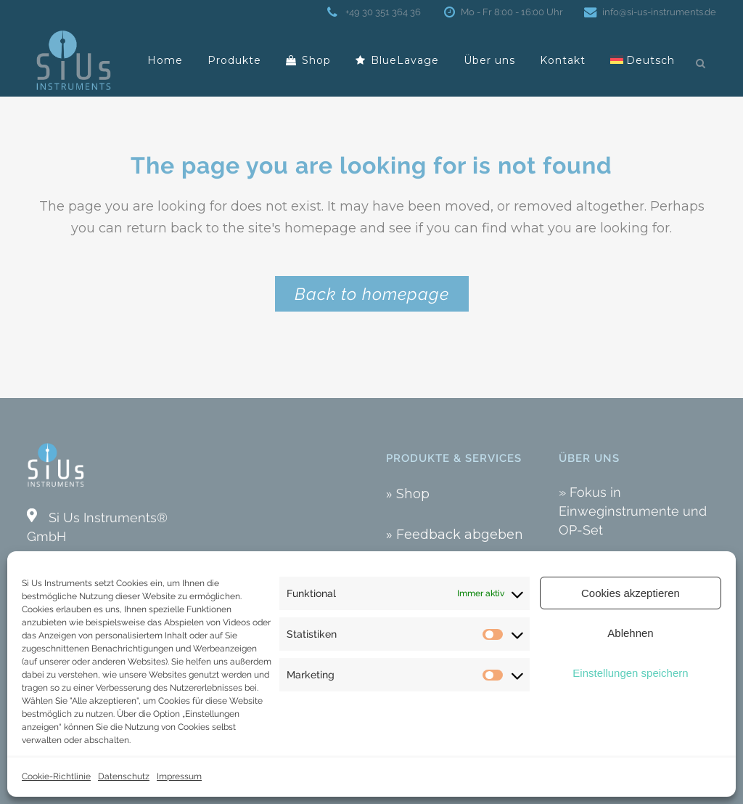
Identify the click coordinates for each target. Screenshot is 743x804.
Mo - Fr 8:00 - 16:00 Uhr (509, 12)
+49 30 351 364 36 (381, 12)
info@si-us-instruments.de (656, 12)
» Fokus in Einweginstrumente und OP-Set (633, 510)
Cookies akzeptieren (630, 593)
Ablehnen (630, 633)
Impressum (179, 776)
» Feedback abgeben (454, 535)
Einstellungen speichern (630, 673)
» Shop (408, 494)
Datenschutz (123, 776)
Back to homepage (372, 294)
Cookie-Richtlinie (56, 776)
